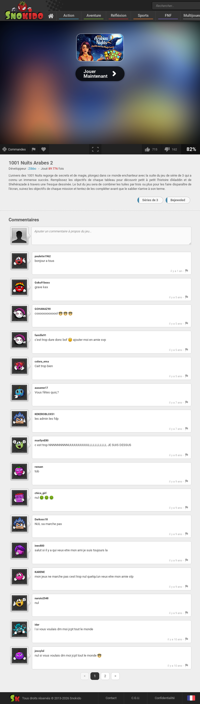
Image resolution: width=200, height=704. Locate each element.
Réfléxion (118, 15)
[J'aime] (152, 149)
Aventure (93, 15)
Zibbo (32, 168)
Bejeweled (178, 200)
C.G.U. (135, 698)
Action (68, 15)
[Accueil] (51, 15)
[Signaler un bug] (34, 149)
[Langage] (191, 698)
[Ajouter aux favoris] (44, 149)
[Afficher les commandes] (14, 149)
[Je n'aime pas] (171, 149)
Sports (143, 15)
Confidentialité (165, 698)
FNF (168, 15)
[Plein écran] (95, 149)
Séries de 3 (150, 200)
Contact (111, 698)
